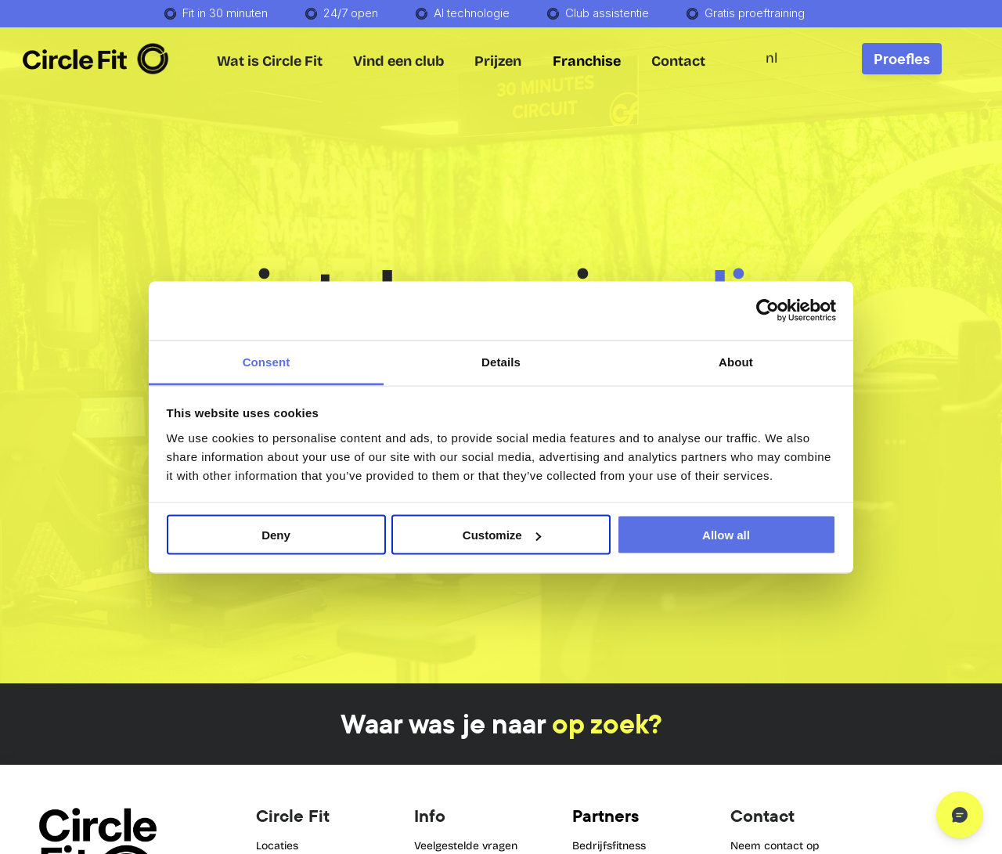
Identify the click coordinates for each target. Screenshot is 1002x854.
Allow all (726, 535)
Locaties (277, 845)
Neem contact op (775, 845)
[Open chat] (959, 814)
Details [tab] (501, 361)
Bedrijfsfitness (609, 845)
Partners (605, 816)
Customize (502, 535)
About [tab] (736, 361)
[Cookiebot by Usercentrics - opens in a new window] (767, 311)
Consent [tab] (266, 361)
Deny (275, 535)
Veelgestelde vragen (465, 845)
